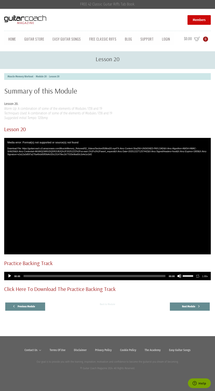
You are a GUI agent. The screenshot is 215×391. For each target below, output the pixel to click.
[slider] (94, 276)
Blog (128, 39)
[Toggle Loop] (198, 276)
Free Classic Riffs (103, 39)
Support (147, 39)
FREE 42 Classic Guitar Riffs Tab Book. (107, 4)
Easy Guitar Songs (67, 39)
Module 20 (41, 76)
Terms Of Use (58, 350)
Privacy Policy (103, 350)
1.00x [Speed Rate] (205, 276)
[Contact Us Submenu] (41, 350)
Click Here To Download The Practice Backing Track (60, 288)
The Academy (153, 350)
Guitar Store (34, 39)
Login (166, 39)
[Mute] (179, 276)
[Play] (10, 276)
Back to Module (107, 304)
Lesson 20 (54, 76)
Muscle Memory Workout (20, 76)
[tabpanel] (107, 170)
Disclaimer (80, 350)
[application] (107, 196)
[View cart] (196, 39)
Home (12, 39)
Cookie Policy (128, 350)
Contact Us (31, 350)
